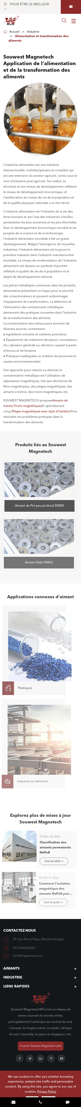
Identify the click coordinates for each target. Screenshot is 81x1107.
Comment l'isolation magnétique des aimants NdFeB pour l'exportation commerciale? (52, 889)
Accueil (14, 31)
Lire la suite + (52, 861)
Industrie (33, 31)
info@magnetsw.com (27, 955)
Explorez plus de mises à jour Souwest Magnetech (40, 820)
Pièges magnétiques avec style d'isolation (41, 411)
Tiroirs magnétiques (27, 406)
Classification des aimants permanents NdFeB (53, 847)
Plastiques (15, 688)
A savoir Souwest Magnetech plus (41, 1046)
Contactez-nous (19, 930)
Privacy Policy (46, 1091)
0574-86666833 (24, 948)
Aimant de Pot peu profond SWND (38, 505)
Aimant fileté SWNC (37, 562)
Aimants (11, 968)
